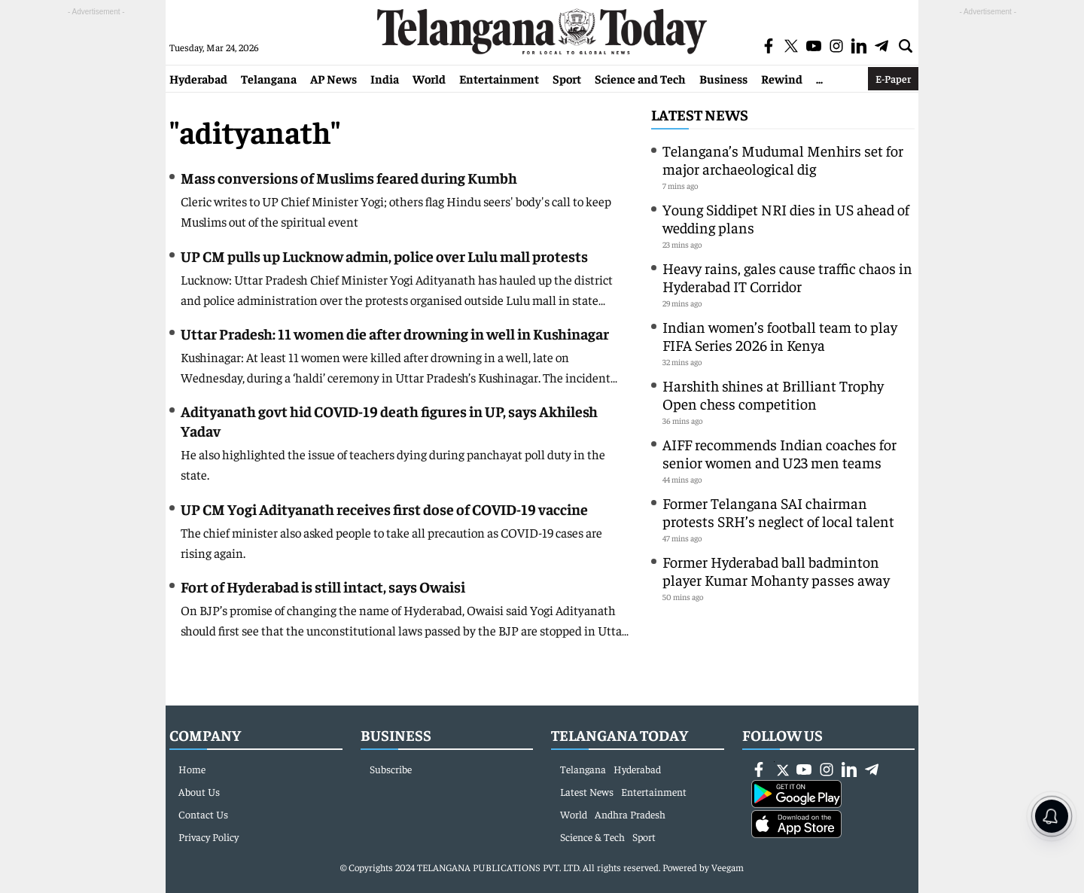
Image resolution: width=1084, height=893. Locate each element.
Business (723, 78)
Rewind (781, 78)
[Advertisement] (96, 245)
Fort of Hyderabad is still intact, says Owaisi (323, 586)
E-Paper (893, 78)
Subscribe (391, 769)
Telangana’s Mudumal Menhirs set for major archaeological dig (782, 159)
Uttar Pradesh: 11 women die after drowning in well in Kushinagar (395, 333)
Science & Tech (592, 836)
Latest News (699, 114)
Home (192, 769)
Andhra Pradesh (630, 814)
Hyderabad (198, 78)
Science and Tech (640, 78)
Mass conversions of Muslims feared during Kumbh (349, 177)
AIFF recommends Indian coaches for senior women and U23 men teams (779, 452)
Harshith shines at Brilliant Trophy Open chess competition (773, 394)
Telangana (269, 78)
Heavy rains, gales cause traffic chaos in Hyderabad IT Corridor (787, 276)
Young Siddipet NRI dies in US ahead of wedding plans (785, 218)
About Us (199, 791)
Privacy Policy (208, 836)
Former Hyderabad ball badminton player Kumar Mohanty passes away (776, 570)
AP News (333, 78)
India (384, 78)
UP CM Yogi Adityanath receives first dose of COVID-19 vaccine (384, 508)
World (429, 78)
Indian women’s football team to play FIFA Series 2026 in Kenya (779, 335)
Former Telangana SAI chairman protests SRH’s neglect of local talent (778, 511)
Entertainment (499, 78)
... (819, 78)
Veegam (727, 867)
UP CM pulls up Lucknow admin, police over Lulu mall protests (384, 255)
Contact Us (203, 814)
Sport (567, 78)
